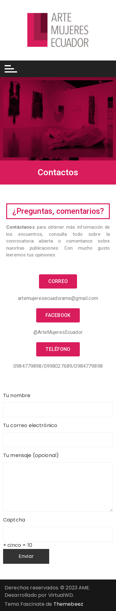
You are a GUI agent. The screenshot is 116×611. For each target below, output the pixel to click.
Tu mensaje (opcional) (58, 459)
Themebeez (68, 604)
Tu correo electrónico (58, 431)
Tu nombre (58, 401)
